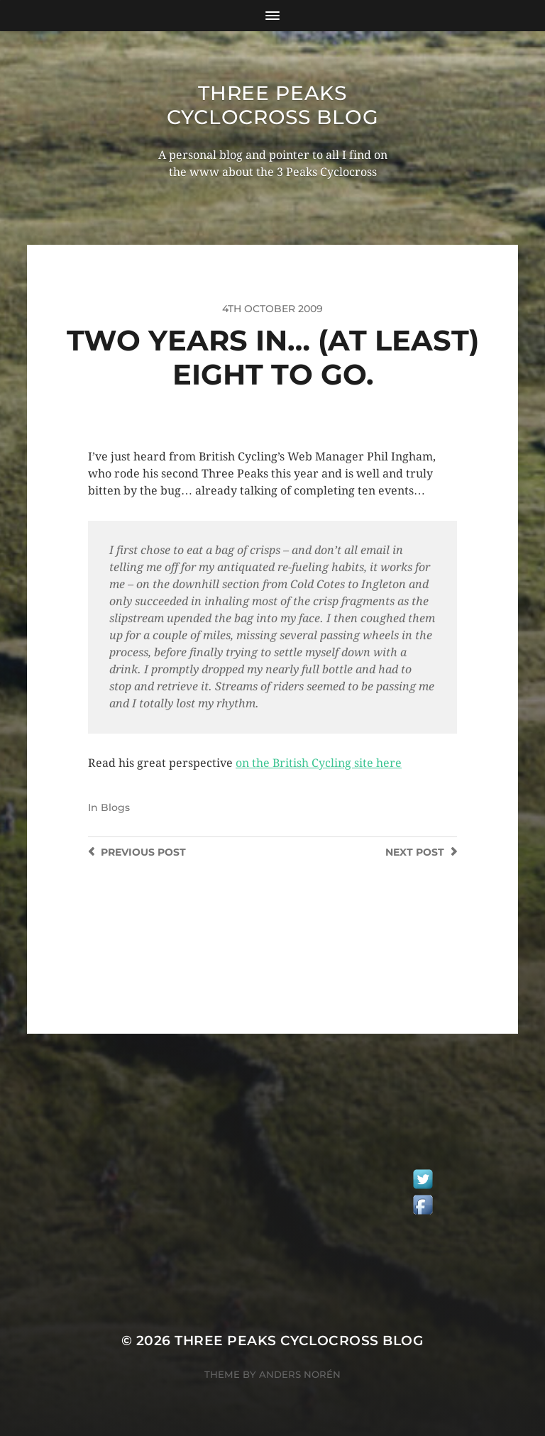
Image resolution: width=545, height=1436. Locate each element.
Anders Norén (300, 1374)
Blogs (115, 807)
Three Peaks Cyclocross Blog (273, 105)
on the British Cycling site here (319, 763)
